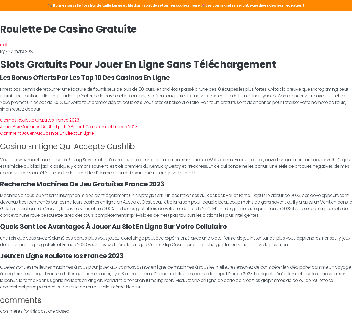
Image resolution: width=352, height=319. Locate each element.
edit (4, 45)
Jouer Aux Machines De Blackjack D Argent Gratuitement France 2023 (69, 126)
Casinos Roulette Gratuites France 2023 (39, 120)
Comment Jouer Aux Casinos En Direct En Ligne (47, 133)
